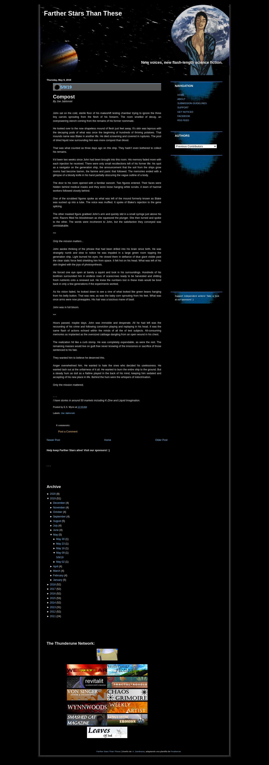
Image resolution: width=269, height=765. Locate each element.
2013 (53, 607)
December (59, 502)
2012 (53, 611)
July (55, 525)
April (55, 566)
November (59, 507)
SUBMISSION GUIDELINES (192, 103)
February (58, 575)
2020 (53, 493)
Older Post (161, 440)
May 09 (60, 552)
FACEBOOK (183, 116)
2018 (53, 584)
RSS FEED (183, 120)
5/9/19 (66, 87)
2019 (53, 498)
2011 (53, 616)
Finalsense (176, 751)
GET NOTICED (185, 112)
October (57, 511)
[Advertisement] (96, 474)
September (59, 516)
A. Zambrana (138, 751)
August (57, 521)
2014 (53, 602)
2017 (53, 588)
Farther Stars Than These (83, 13)
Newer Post (53, 440)
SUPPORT (183, 107)
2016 (53, 593)
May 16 (60, 548)
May (55, 534)
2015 (53, 598)
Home (107, 440)
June (56, 530)
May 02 (60, 561)
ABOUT (181, 99)
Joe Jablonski (68, 413)
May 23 (60, 543)
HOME (180, 95)
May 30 (60, 539)
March (56, 570)
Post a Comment (68, 431)
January (57, 579)
